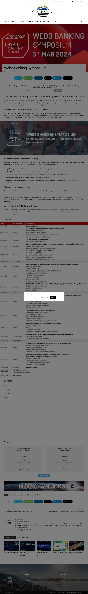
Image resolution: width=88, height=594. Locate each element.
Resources (46, 21)
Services (14, 21)
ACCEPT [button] (53, 297)
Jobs (22, 21)
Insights (29, 21)
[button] (82, 21)
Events (38, 21)
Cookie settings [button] (44, 297)
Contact (55, 21)
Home (7, 21)
